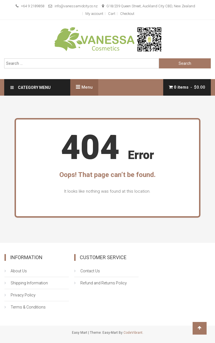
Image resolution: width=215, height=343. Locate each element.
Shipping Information (29, 283)
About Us (19, 271)
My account (94, 13)
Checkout (127, 13)
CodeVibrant (132, 333)
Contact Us (90, 271)
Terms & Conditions (28, 307)
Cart (111, 13)
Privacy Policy (23, 295)
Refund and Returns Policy (103, 283)
